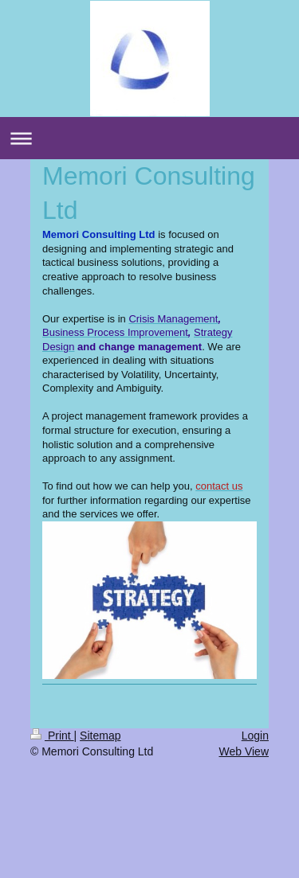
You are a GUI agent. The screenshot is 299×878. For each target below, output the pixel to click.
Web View (243, 751)
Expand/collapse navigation (149, 138)
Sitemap (100, 735)
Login (255, 735)
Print (52, 735)
